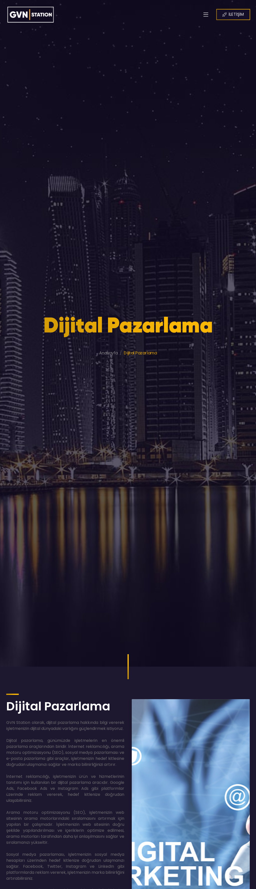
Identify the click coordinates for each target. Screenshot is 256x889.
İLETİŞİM (238, 14)
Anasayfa (107, 362)
